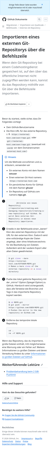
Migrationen (11, 25)
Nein (17, 398)
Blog (30, 444)
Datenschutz (7, 441)
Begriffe (38, 438)
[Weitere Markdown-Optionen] (29, 104)
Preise (25, 441)
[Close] (42, 4)
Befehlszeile (11, 28)
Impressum (26, 438)
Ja (7, 398)
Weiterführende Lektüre (22, 364)
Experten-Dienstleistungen (13, 444)
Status (18, 441)
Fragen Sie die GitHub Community (18, 415)
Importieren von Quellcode (32, 25)
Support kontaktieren (12, 419)
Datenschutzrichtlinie (10, 403)
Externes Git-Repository (30, 28)
